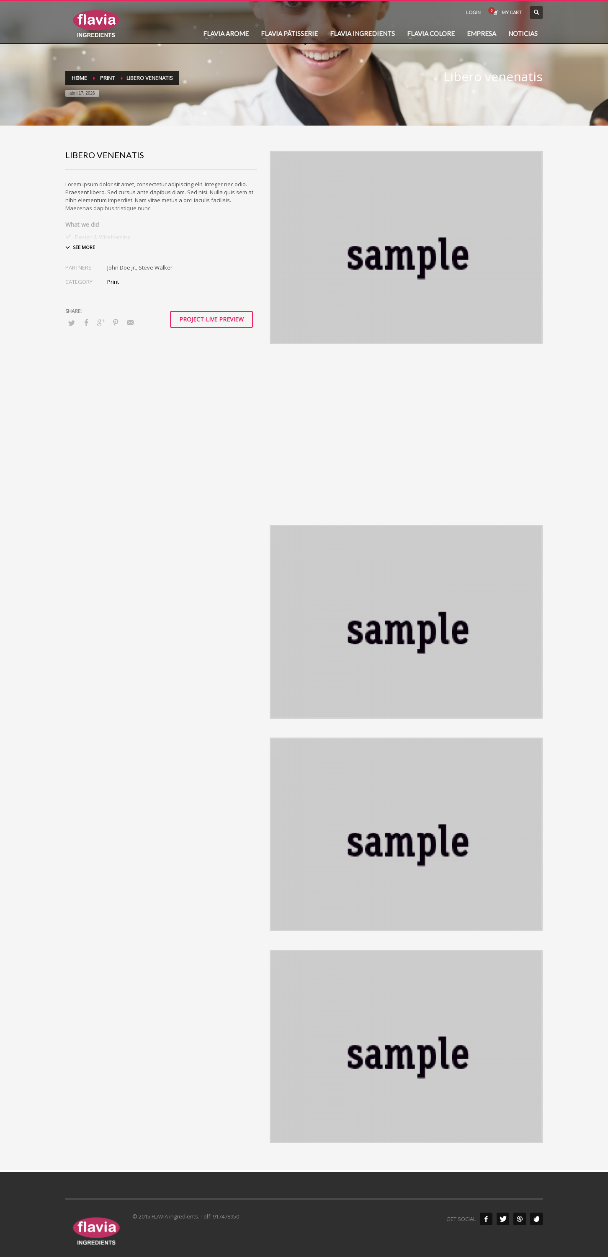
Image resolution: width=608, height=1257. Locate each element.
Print (113, 281)
